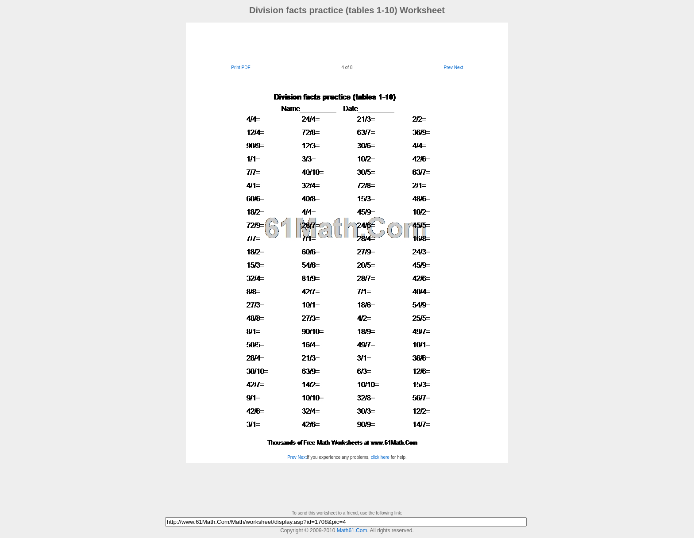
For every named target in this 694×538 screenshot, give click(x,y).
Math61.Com (352, 530)
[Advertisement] (347, 42)
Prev (448, 67)
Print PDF (240, 67)
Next (458, 67)
